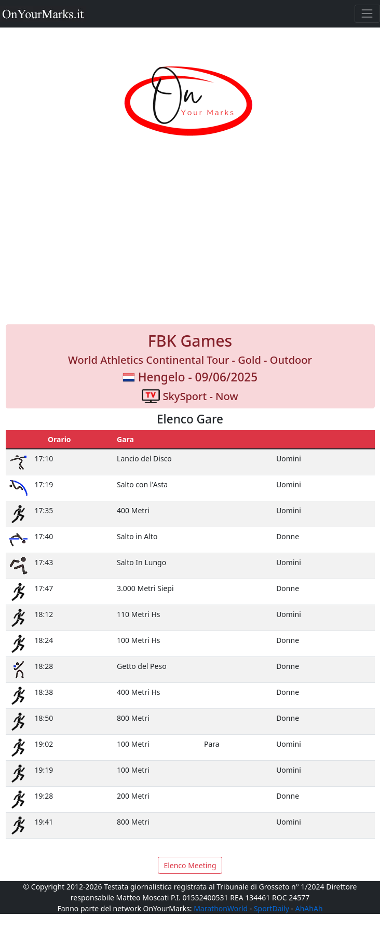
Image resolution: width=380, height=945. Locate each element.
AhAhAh (309, 908)
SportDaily (271, 908)
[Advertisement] (190, 241)
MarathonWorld (221, 908)
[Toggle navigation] (367, 14)
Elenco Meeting (190, 865)
